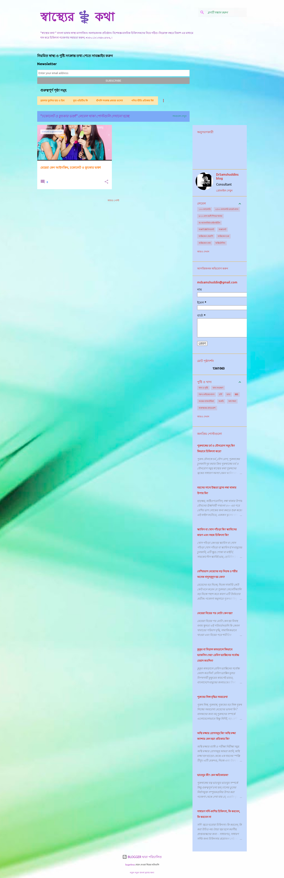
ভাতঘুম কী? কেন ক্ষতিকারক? (212, 775)
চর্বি (220, 394)
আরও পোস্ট (113, 200)
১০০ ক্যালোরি (205, 209)
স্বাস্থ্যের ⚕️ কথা (77, 16)
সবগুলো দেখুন (179, 116)
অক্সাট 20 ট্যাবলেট (206, 229)
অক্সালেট (222, 229)
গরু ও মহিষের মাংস (206, 394)
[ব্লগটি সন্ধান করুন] (226, 12)
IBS (236, 394)
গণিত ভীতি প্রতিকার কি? (142, 100)
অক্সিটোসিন (220, 243)
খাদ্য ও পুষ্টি (203, 388)
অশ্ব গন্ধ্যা (232, 401)
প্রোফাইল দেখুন (224, 190)
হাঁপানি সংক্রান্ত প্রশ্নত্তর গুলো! (109, 100)
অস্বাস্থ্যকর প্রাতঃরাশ (207, 408)
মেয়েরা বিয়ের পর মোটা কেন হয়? (215, 613)
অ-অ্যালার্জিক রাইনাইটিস (209, 223)
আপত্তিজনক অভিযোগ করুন (212, 268)
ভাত (228, 394)
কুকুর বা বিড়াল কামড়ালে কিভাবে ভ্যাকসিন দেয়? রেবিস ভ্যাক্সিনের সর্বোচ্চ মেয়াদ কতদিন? (218, 655)
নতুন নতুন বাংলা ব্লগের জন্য (142, 872)
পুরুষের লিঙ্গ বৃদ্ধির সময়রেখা (212, 696)
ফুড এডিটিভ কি (80, 100)
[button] (106, 182)
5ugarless (130, 864)
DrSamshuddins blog (227, 176)
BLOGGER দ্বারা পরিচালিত (142, 857)
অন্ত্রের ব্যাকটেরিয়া (206, 401)
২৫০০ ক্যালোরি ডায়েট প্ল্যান (226, 209)
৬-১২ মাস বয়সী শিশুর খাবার (210, 216)
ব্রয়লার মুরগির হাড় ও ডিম (52, 100)
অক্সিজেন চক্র (223, 236)
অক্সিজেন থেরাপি (206, 236)
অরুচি (221, 401)
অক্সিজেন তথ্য (205, 243)
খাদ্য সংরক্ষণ (218, 388)
